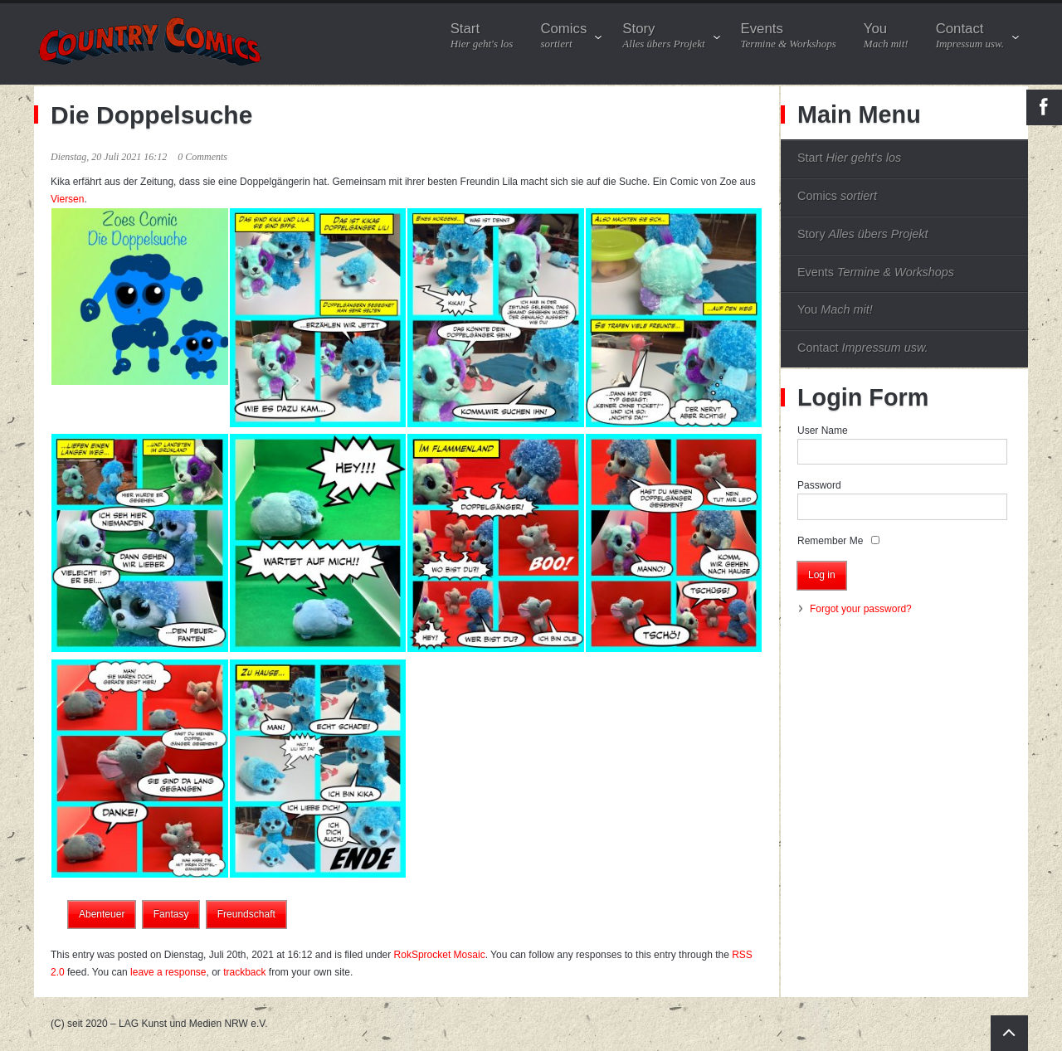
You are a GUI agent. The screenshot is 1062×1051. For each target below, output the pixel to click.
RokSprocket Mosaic (439, 955)
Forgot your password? (861, 609)
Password (819, 485)
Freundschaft (246, 914)
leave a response (168, 972)
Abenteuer (101, 914)
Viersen (67, 199)
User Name (822, 430)
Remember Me (830, 541)
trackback (244, 972)
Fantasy (171, 914)
